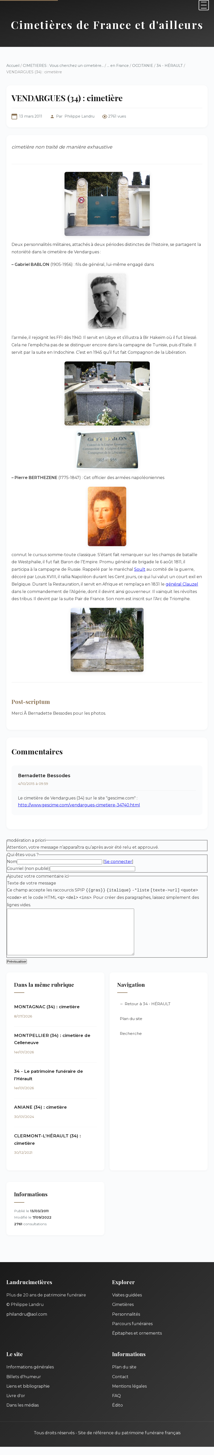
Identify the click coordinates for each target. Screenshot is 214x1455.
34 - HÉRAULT (169, 65)
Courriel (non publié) (28, 868)
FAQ (116, 1403)
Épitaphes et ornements (137, 1341)
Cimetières (123, 1312)
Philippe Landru (79, 116)
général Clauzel (182, 584)
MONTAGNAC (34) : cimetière (47, 1014)
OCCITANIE (142, 65)
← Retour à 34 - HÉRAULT (145, 1012)
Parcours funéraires (132, 1331)
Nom (12, 861)
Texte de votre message (31, 883)
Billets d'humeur (23, 1385)
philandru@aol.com (26, 1322)
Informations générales (30, 1375)
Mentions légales (129, 1394)
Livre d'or (15, 1403)
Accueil (12, 65)
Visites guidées (127, 1303)
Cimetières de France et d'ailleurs (107, 24)
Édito (117, 1413)
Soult (139, 569)
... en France (118, 65)
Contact (120, 1385)
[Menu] (204, 5)
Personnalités (126, 1322)
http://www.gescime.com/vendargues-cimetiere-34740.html (79, 805)
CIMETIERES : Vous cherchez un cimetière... (63, 65)
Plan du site (131, 1026)
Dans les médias (22, 1413)
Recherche (131, 1041)
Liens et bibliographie (28, 1394)
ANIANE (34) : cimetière (40, 1115)
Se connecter (118, 861)
